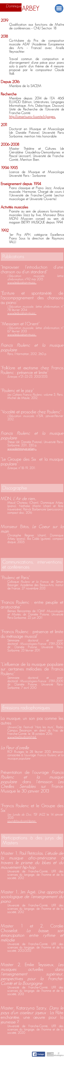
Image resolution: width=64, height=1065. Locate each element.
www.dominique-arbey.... (22, 448)
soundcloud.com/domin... (22, 821)
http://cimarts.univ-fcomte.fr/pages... (32, 116)
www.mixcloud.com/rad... (22, 737)
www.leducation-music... (21, 282)
